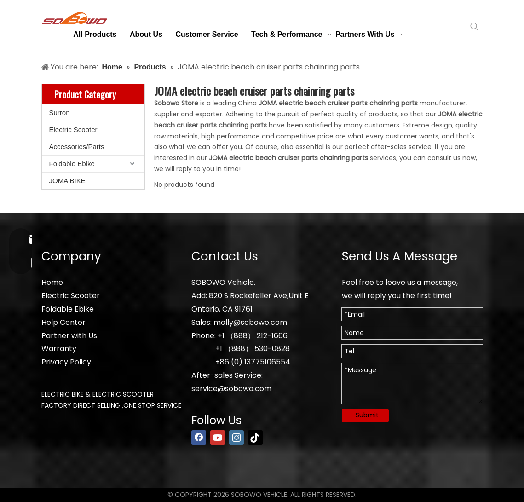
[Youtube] (217, 437)
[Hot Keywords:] (474, 26)
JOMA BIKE (67, 181)
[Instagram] (236, 437)
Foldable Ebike (72, 163)
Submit (367, 415)
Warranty (58, 348)
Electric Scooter (73, 129)
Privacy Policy (66, 362)
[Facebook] (198, 437)
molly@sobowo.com (250, 322)
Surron (59, 112)
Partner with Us (69, 335)
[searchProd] (441, 26)
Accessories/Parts (76, 146)
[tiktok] (255, 437)
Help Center (63, 322)
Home (52, 282)
